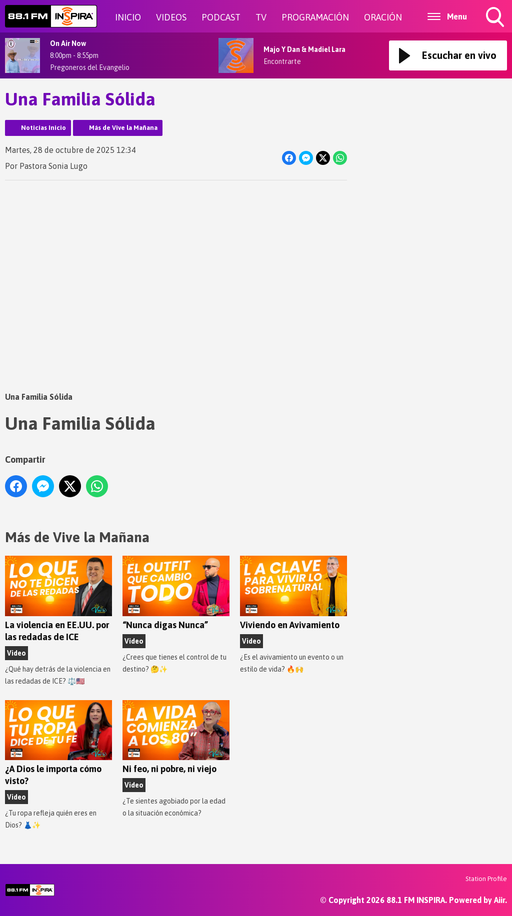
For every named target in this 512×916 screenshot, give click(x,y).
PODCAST (221, 17)
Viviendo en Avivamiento (293, 593)
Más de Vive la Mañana (123, 127)
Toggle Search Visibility (496, 18)
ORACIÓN (383, 17)
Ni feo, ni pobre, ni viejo (176, 737)
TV (261, 17)
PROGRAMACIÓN (315, 17)
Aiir (499, 900)
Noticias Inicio (43, 127)
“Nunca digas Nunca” (176, 593)
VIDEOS (171, 17)
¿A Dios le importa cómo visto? (58, 743)
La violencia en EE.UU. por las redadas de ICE (58, 599)
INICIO (128, 17)
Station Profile (486, 879)
